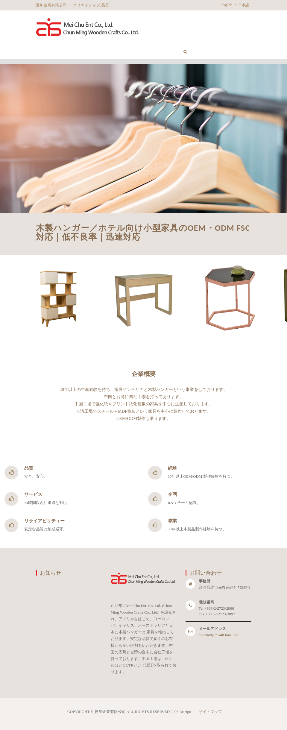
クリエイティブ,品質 (91, 4)
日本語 (243, 4)
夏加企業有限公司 (51, 4)
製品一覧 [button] (102, 41)
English (227, 4)
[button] (185, 51)
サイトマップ (210, 711)
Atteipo (185, 711)
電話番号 (206, 602)
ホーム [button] (46, 51)
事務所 (204, 581)
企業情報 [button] (73, 49)
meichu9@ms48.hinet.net (219, 635)
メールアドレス (212, 628)
